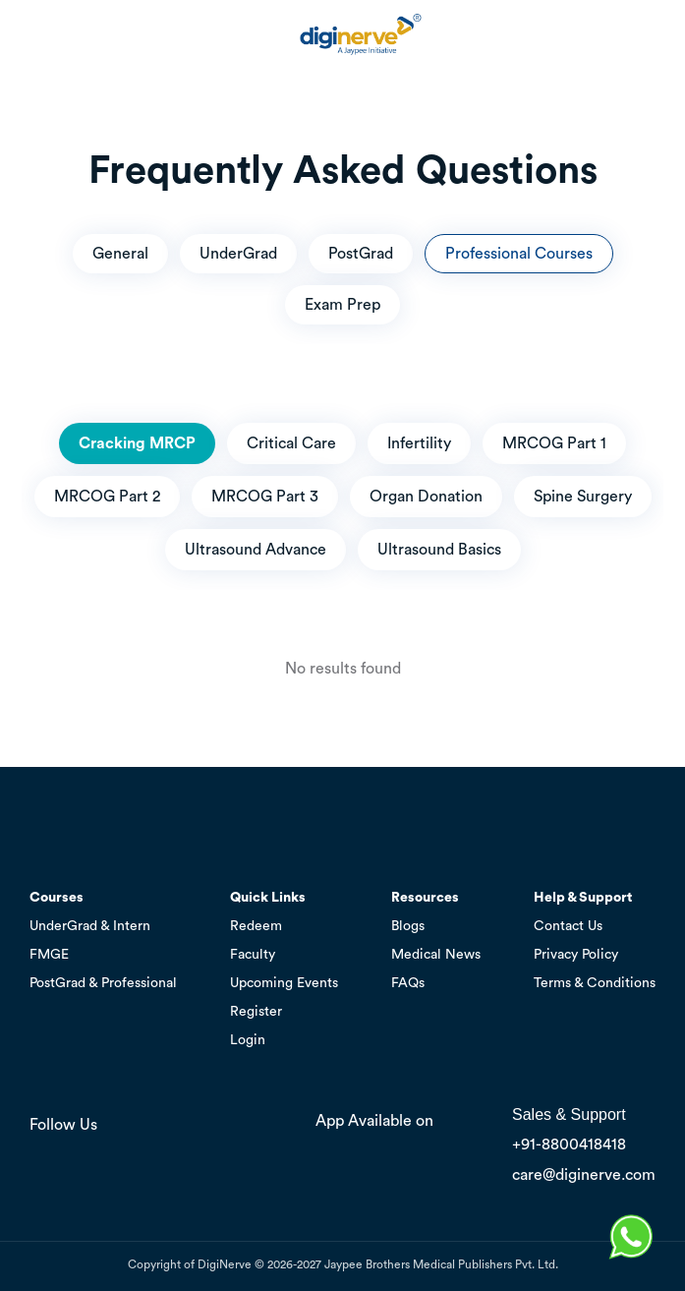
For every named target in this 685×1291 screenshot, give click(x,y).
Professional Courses (519, 254)
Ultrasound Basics (439, 549)
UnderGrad (238, 254)
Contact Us (568, 926)
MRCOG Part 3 (264, 496)
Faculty (252, 955)
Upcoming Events (284, 983)
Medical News (436, 955)
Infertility (419, 443)
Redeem (256, 926)
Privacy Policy (576, 955)
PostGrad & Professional (103, 983)
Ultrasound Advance (255, 549)
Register (256, 1012)
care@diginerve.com (584, 1175)
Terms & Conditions (595, 983)
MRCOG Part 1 (554, 443)
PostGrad (360, 254)
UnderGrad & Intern (89, 926)
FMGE (49, 955)
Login (247, 1040)
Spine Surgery (583, 496)
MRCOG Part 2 (107, 496)
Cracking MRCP (137, 443)
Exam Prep (342, 305)
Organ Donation (426, 496)
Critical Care (291, 443)
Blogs (408, 926)
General (120, 254)
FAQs (408, 983)
